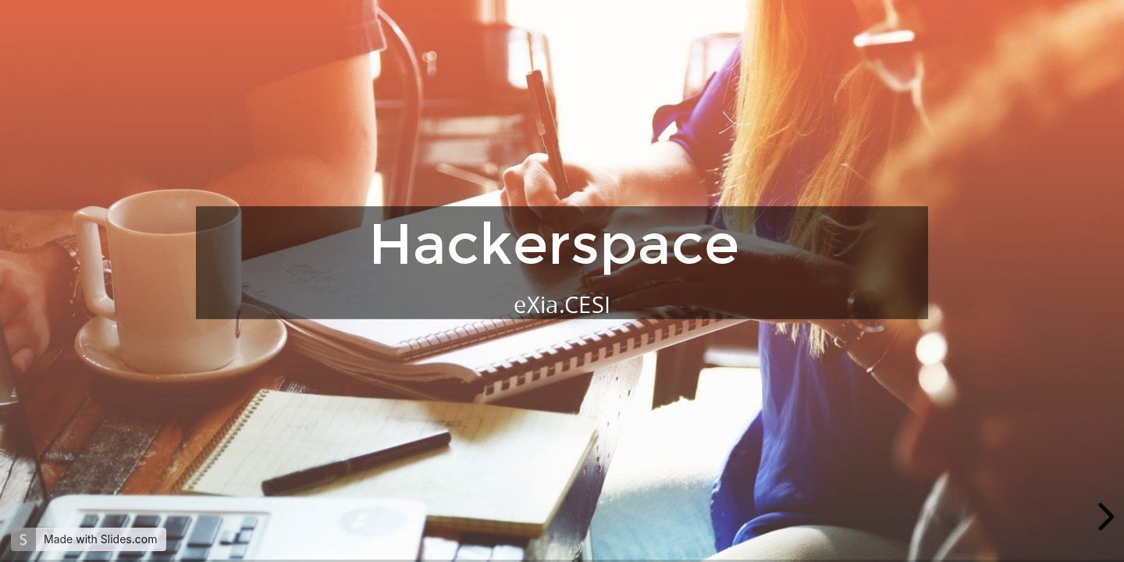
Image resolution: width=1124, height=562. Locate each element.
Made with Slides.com (100, 539)
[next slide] (1104, 517)
